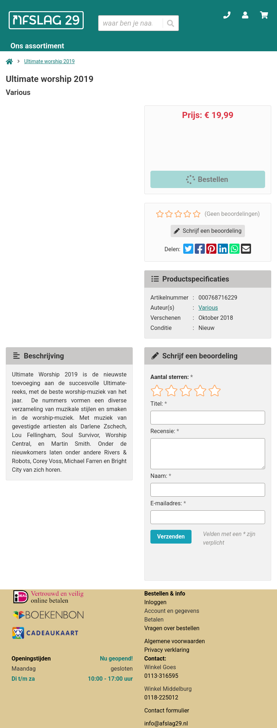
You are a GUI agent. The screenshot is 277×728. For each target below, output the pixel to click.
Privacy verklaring (166, 649)
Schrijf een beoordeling (207, 230)
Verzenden (171, 536)
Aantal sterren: (169, 377)
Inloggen (155, 602)
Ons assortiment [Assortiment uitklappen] (37, 46)
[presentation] (196, 564)
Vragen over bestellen (171, 628)
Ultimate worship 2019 (49, 61)
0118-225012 (161, 697)
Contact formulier (166, 710)
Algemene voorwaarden (174, 641)
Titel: (156, 403)
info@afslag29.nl (166, 723)
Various (208, 307)
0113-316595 (161, 675)
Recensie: (162, 431)
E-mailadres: (166, 503)
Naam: (158, 475)
